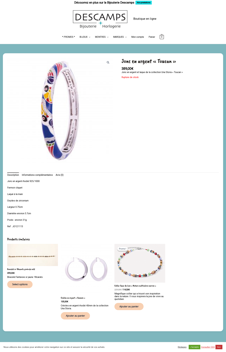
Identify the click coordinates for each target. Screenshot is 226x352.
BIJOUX (83, 36)
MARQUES (118, 36)
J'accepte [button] (194, 347)
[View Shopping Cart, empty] (162, 36)
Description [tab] (13, 174)
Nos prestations (143, 2)
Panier (152, 36)
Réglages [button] (182, 347)
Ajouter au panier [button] (75, 315)
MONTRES (100, 36)
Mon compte (137, 36)
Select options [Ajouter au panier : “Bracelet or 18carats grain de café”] (20, 284)
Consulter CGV (208, 347)
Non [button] (219, 347)
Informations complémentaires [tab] (37, 174)
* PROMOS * (68, 36)
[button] (108, 62)
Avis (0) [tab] (59, 174)
